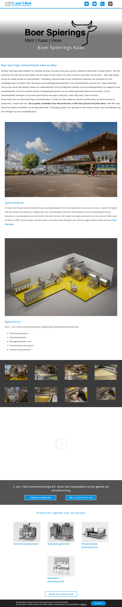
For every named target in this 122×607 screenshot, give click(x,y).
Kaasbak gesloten (59, 543)
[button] (110, 4)
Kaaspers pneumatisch (56, 579)
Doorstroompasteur (26, 543)
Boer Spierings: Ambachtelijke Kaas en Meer (29, 65)
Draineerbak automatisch (90, 545)
